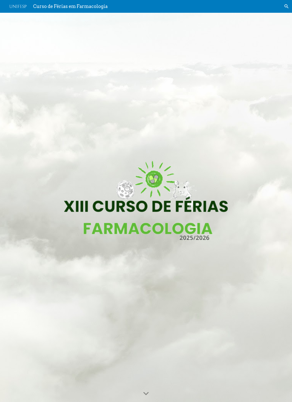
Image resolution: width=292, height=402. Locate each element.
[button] (286, 6)
